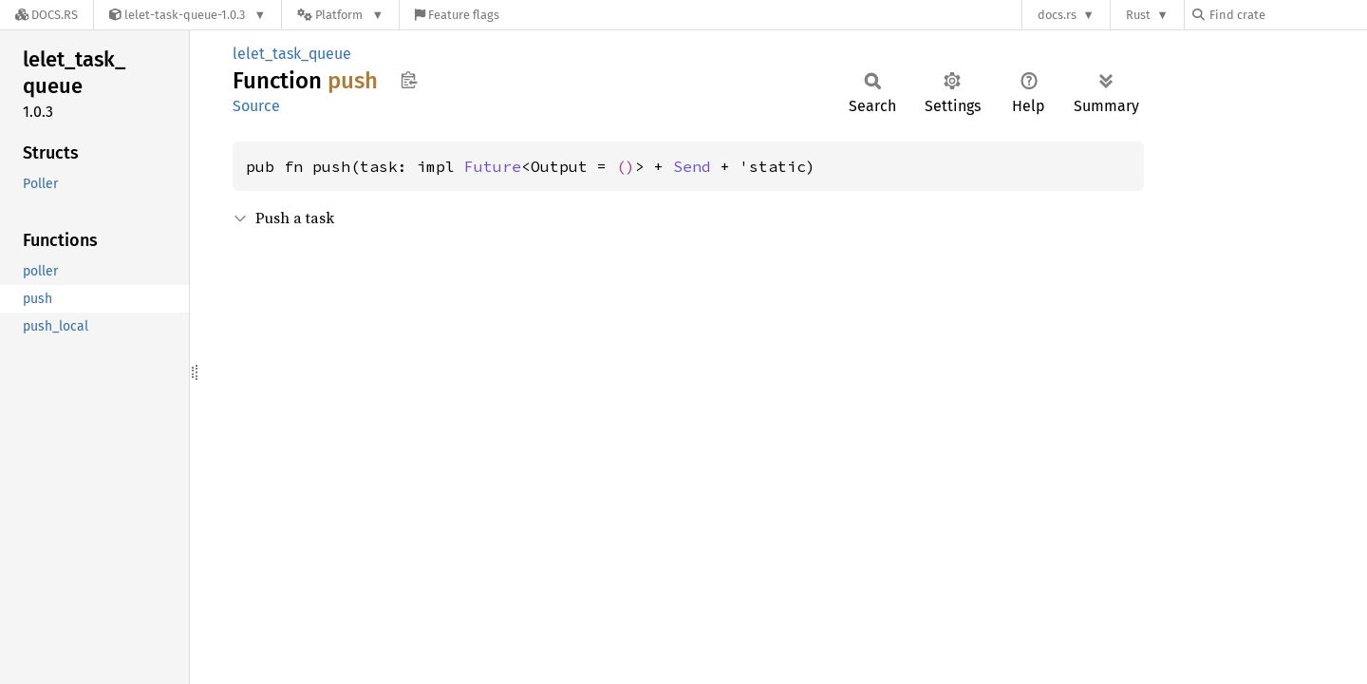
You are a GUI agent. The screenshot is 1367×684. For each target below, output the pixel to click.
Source (256, 106)
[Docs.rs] (46, 14)
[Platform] (340, 14)
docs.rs (1057, 15)
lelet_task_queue (292, 54)
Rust (1138, 15)
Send (692, 166)
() (625, 166)
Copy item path (408, 80)
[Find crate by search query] (1287, 14)
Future (492, 166)
